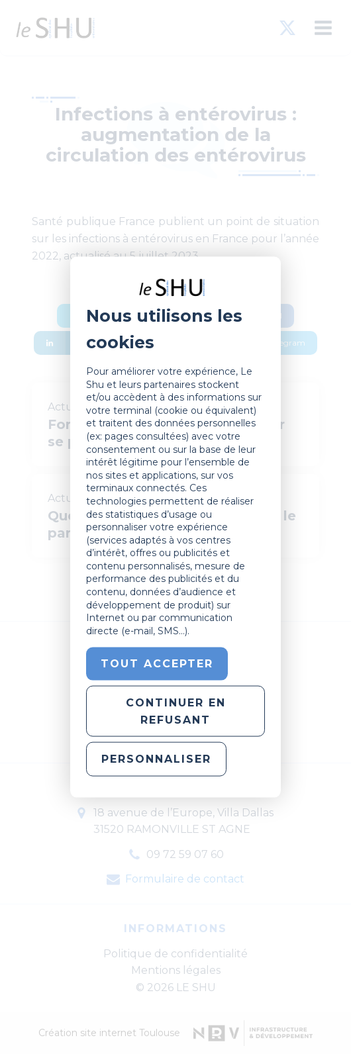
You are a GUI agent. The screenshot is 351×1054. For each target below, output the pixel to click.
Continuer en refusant (176, 711)
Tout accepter (157, 663)
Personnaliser (156, 759)
